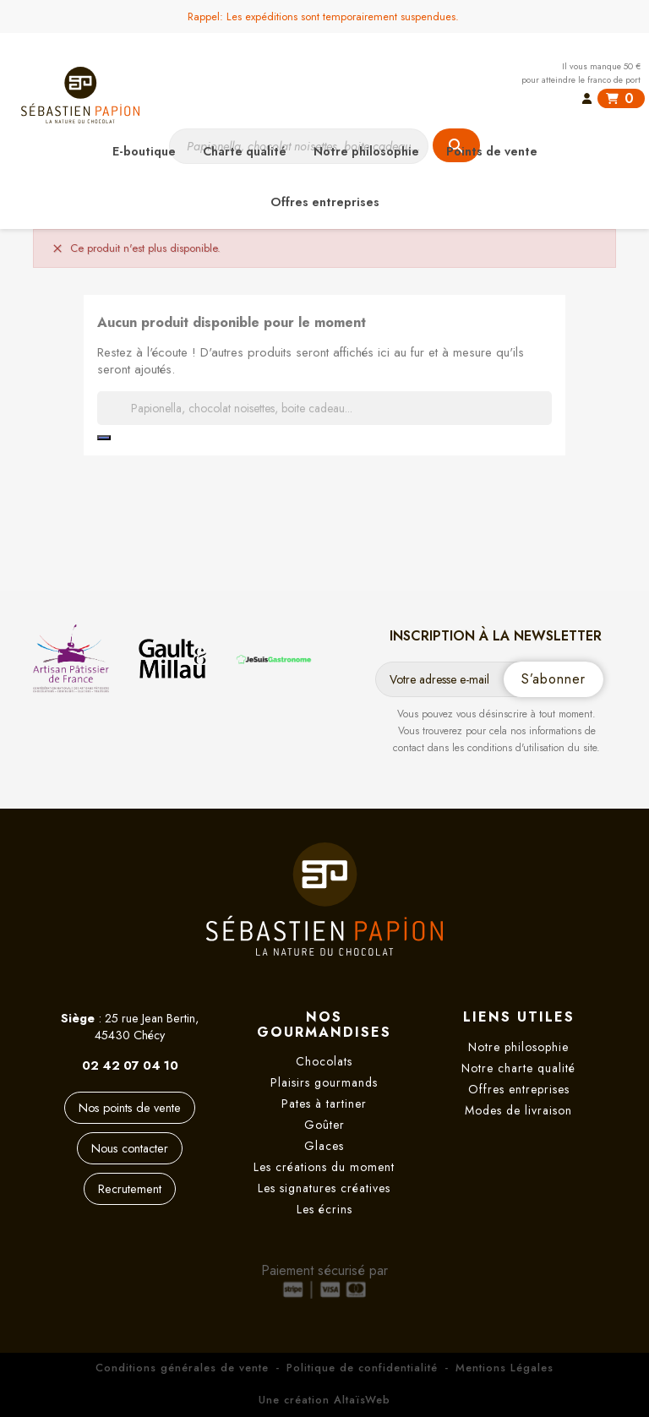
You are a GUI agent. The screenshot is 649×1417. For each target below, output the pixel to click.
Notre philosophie (518, 1046)
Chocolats (324, 1061)
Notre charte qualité (518, 1068)
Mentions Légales (504, 1368)
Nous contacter (129, 1148)
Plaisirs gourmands (324, 1082)
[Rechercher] (324, 408)
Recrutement (129, 1188)
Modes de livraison (518, 1110)
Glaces (324, 1145)
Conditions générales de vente (182, 1368)
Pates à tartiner (324, 1103)
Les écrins (324, 1209)
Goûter (324, 1124)
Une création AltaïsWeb (324, 1400)
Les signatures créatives (324, 1188)
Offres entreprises (519, 1089)
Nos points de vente (130, 1107)
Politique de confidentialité (362, 1368)
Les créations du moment (324, 1166)
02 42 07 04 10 (130, 1065)
